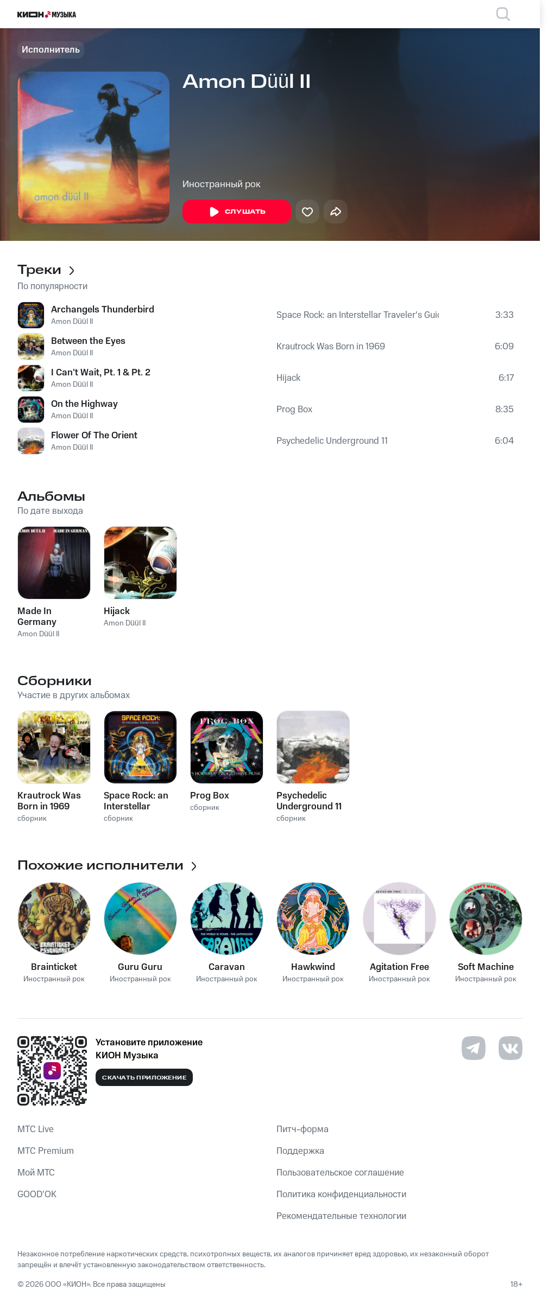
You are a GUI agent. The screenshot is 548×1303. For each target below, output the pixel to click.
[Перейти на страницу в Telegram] (474, 1048)
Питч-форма (302, 1129)
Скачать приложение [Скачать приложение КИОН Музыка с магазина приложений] (144, 1078)
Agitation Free (399, 967)
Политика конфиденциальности (341, 1194)
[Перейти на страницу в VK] (510, 1048)
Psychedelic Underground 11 (332, 441)
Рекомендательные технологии (341, 1216)
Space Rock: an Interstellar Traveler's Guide (357, 315)
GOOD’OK (36, 1194)
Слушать (236, 212)
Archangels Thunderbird (102, 309)
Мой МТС (36, 1172)
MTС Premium (45, 1151)
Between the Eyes (88, 341)
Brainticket (54, 967)
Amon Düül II (72, 321)
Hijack (288, 378)
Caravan (227, 967)
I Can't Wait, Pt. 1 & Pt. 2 (100, 372)
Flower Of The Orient (94, 435)
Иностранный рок (221, 184)
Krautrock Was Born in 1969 (330, 346)
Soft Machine (486, 967)
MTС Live (35, 1129)
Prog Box (294, 409)
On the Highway (84, 404)
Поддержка (300, 1151)
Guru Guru (140, 967)
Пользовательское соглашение (340, 1172)
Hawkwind (313, 967)
